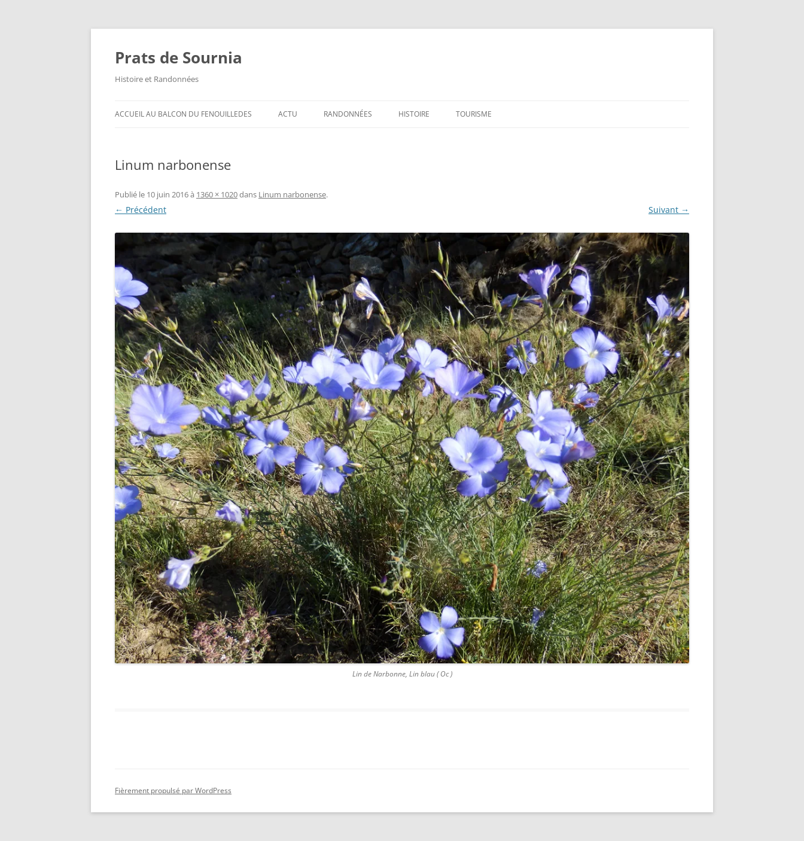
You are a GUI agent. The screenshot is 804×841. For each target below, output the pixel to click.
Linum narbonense (292, 194)
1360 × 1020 (216, 194)
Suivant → (668, 209)
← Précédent (140, 209)
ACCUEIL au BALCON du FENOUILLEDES (183, 114)
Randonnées (348, 114)
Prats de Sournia (178, 57)
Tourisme (474, 114)
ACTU (287, 114)
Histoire (414, 114)
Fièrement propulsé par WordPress (173, 790)
